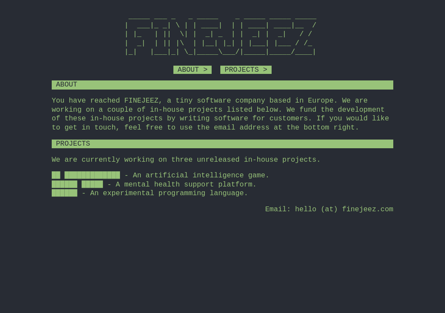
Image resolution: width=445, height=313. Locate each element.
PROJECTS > (246, 70)
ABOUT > (192, 70)
